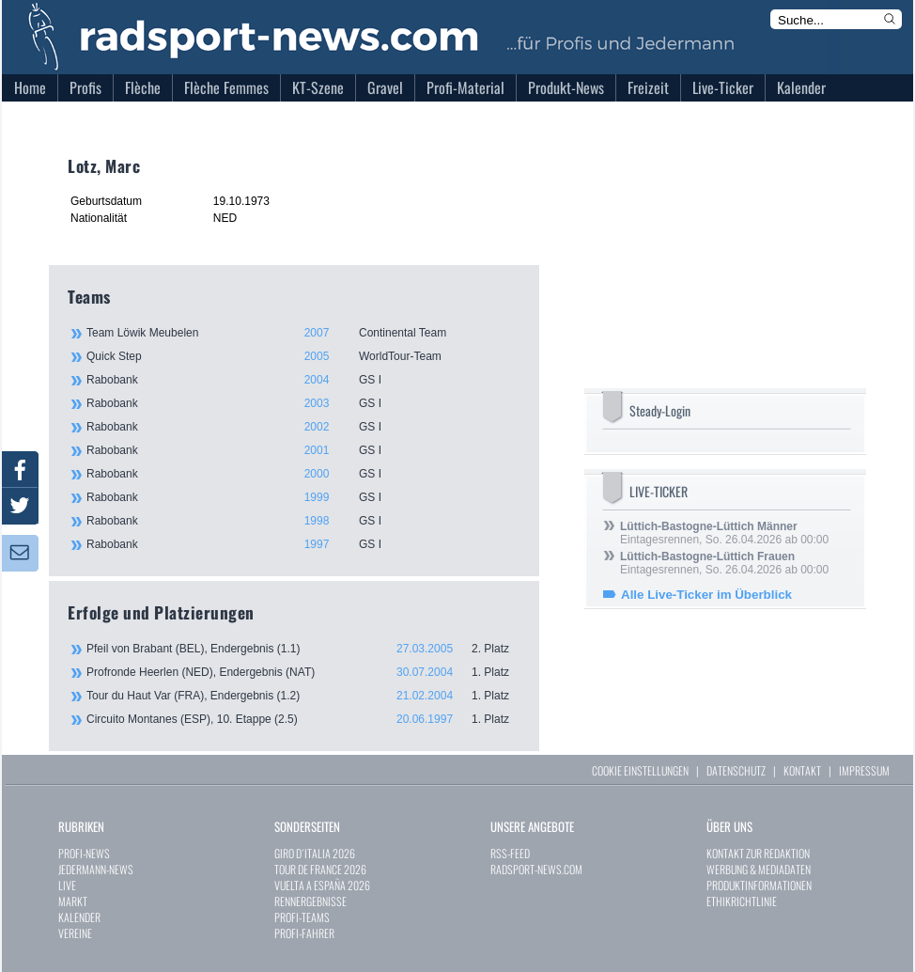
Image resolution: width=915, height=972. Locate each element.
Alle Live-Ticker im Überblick (706, 595)
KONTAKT (802, 770)
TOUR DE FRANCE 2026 (320, 869)
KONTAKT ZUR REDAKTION (758, 853)
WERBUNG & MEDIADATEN (758, 869)
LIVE (67, 885)
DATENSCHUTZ (736, 770)
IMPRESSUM (864, 770)
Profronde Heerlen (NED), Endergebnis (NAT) (303, 672)
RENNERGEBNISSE (310, 901)
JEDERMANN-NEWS (95, 869)
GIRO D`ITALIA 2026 (314, 853)
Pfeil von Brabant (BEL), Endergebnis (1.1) (303, 648)
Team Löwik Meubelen (302, 332)
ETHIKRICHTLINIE (741, 901)
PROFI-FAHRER (304, 933)
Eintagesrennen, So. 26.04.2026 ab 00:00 (724, 533)
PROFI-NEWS (84, 853)
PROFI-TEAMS (302, 917)
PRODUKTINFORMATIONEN (759, 885)
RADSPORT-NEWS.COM (536, 869)
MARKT (72, 901)
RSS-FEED (510, 853)
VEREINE (75, 933)
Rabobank (302, 379)
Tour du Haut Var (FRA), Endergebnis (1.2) (303, 695)
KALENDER (79, 917)
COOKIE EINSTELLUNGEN (640, 770)
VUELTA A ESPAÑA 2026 (322, 885)
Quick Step (302, 356)
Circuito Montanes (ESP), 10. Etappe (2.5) (303, 719)
